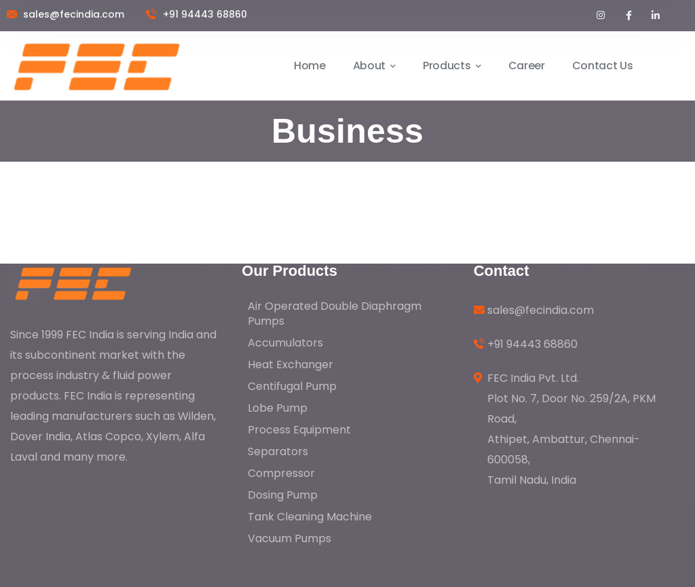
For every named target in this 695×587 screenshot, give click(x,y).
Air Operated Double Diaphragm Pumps (334, 313)
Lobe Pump (277, 408)
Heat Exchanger (290, 364)
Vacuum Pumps (289, 538)
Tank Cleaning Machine (310, 516)
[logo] (71, 282)
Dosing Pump (283, 495)
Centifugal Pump (292, 386)
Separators (278, 451)
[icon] (601, 15)
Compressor (281, 473)
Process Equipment (299, 430)
